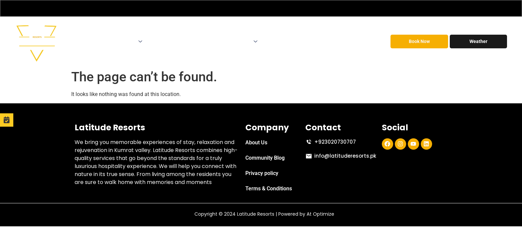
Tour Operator (201, 41)
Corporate (165, 41)
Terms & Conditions (268, 188)
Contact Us (243, 41)
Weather (478, 41)
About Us (256, 142)
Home (84, 41)
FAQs (305, 41)
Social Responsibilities (346, 41)
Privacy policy (261, 173)
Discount (279, 41)
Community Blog (265, 158)
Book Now (419, 41)
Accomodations (122, 41)
